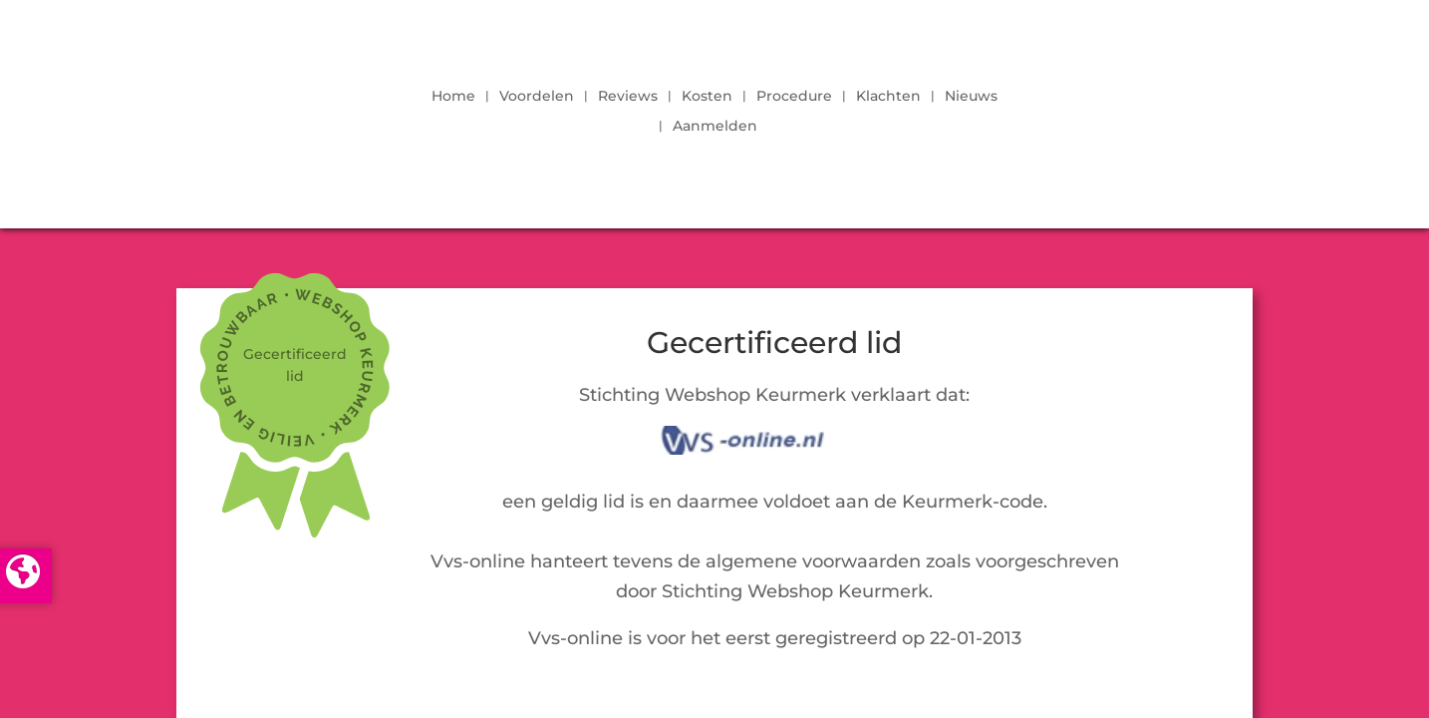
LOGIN (1198, 106)
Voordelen (536, 97)
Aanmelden (715, 127)
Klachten (888, 97)
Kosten (707, 97)
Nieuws (971, 97)
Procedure (794, 97)
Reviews (628, 97)
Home (453, 97)
